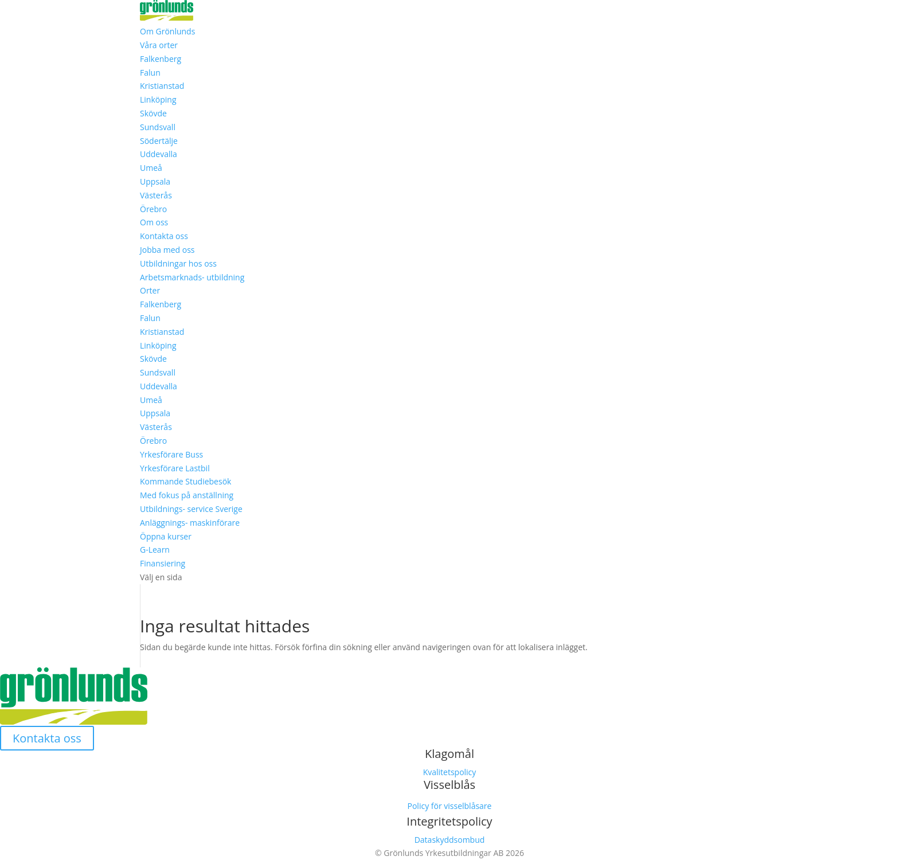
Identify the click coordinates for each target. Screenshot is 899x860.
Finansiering (162, 563)
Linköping (158, 99)
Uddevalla (158, 153)
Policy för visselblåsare (450, 805)
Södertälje (159, 140)
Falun (150, 72)
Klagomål (449, 753)
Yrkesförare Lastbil (175, 468)
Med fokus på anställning (186, 495)
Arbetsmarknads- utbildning (192, 277)
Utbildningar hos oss (178, 263)
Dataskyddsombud (450, 839)
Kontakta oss (164, 235)
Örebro (153, 209)
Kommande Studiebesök (185, 481)
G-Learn (155, 549)
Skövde (153, 113)
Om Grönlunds (167, 31)
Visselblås (449, 784)
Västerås (156, 195)
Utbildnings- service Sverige (191, 508)
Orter (150, 290)
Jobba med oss (167, 249)
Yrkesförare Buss (171, 454)
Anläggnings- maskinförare (190, 522)
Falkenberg (160, 58)
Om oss (154, 222)
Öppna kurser (165, 536)
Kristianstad (162, 85)
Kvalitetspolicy (449, 772)
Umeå (151, 167)
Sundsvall (157, 127)
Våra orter (159, 45)
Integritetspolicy (449, 821)
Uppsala (155, 181)
